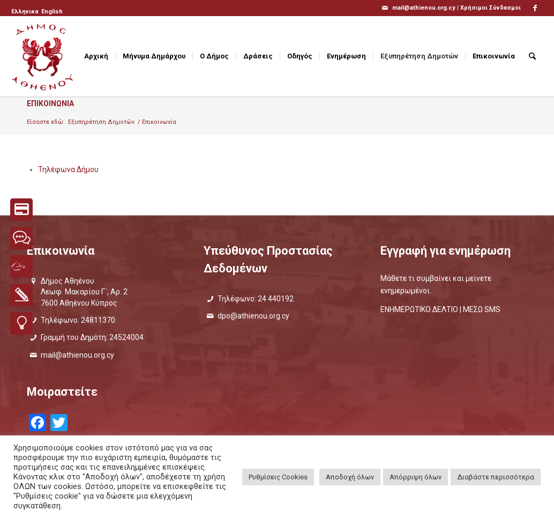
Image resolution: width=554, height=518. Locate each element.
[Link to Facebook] (535, 8)
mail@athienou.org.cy (77, 355)
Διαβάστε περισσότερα (495, 477)
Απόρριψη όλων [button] (415, 477)
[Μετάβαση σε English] (52, 11)
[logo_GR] (43, 56)
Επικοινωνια (50, 103)
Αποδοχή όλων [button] (350, 477)
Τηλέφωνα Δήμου (68, 169)
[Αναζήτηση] (532, 56)
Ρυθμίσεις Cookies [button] (278, 477)
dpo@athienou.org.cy (253, 316)
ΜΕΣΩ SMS (481, 309)
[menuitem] (25, 11)
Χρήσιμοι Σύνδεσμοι (490, 7)
